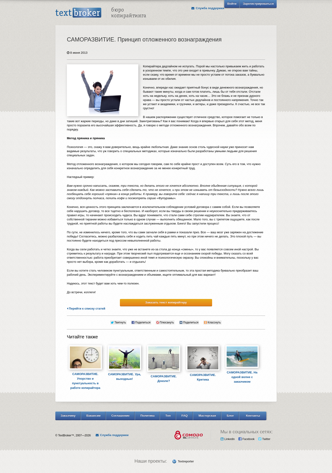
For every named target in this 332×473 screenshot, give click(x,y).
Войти (232, 3)
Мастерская (207, 415)
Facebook (246, 439)
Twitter (264, 439)
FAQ (184, 415)
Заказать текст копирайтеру (166, 302)
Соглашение (120, 415)
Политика (147, 415)
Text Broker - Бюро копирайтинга (100, 13)
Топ (168, 415)
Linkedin (227, 439)
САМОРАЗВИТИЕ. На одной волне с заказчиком (242, 377)
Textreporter (186, 461)
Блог (230, 415)
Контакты (253, 415)
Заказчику (68, 415)
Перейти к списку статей (86, 308)
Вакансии (93, 415)
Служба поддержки (207, 8)
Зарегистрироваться (258, 3)
